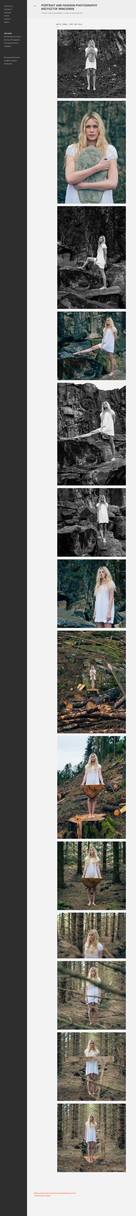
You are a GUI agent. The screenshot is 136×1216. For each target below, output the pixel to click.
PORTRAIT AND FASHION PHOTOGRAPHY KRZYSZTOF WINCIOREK (69, 7)
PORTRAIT (8, 9)
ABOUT (6, 22)
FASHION (7, 13)
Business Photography (12, 40)
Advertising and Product (12, 37)
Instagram (7, 46)
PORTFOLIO (8, 6)
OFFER (6, 16)
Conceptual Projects (11, 43)
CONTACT (7, 19)
